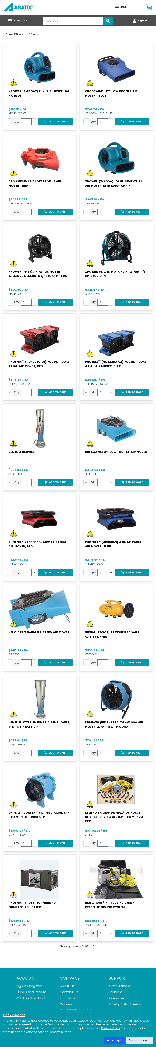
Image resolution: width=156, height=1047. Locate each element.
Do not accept (139, 1040)
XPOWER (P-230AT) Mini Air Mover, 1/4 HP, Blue (39, 93)
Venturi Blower (22, 452)
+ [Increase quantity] (34, 122)
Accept (114, 1040)
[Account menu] (139, 20)
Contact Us (69, 992)
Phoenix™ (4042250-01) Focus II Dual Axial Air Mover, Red (39, 364)
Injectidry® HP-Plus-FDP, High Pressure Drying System (109, 905)
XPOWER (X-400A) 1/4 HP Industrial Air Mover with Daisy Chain (114, 184)
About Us (67, 986)
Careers (66, 1004)
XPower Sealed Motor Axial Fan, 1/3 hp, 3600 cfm (115, 274)
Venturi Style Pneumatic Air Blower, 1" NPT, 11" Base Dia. (39, 725)
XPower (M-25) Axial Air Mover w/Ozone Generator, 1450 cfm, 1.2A (38, 274)
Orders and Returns (31, 992)
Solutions (115, 992)
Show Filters (14, 34)
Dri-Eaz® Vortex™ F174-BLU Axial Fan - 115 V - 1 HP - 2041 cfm (39, 815)
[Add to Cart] (55, 121)
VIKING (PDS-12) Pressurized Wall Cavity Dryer (112, 634)
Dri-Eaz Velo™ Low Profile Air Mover (116, 452)
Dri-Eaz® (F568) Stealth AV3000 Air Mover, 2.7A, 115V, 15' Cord (114, 725)
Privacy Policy (110, 1028)
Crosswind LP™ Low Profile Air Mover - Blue (111, 93)
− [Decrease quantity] (10, 122)
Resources (116, 998)
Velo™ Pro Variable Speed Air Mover (39, 632)
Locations (67, 998)
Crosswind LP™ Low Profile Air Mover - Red (35, 184)
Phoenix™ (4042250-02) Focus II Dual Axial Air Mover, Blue (116, 364)
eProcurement (119, 986)
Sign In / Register (29, 986)
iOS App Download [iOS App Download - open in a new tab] (30, 998)
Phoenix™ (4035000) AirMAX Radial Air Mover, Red (38, 544)
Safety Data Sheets (124, 1004)
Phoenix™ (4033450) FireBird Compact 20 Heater (32, 905)
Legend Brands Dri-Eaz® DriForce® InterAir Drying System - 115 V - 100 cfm (114, 817)
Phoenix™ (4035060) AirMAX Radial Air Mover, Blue (114, 544)
